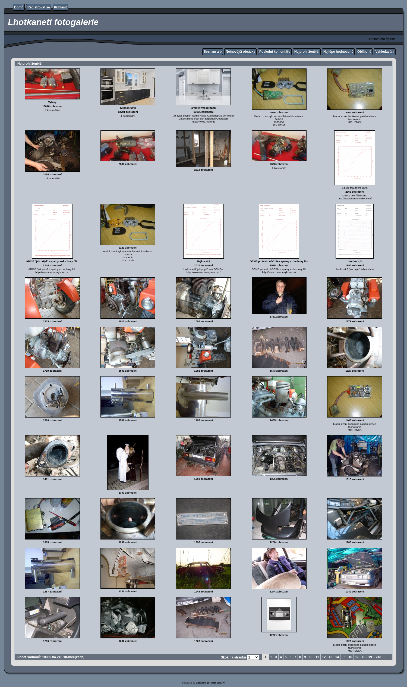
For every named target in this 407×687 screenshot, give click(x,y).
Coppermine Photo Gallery (210, 683)
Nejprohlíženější (306, 52)
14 (337, 657)
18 (363, 657)
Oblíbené (364, 52)
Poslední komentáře (274, 52)
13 (330, 657)
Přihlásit (60, 7)
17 (357, 657)
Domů (18, 7)
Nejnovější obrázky (240, 52)
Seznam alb (213, 52)
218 (378, 657)
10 (310, 657)
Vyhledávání (384, 52)
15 (343, 657)
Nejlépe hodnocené (338, 52)
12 (324, 657)
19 (370, 657)
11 (317, 657)
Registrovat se (38, 7)
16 (350, 657)
